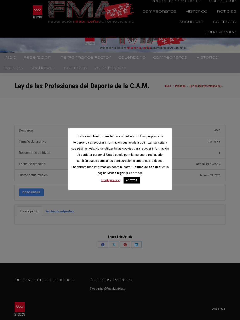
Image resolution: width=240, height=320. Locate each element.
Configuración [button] (110, 180)
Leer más (134, 173)
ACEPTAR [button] (131, 180)
